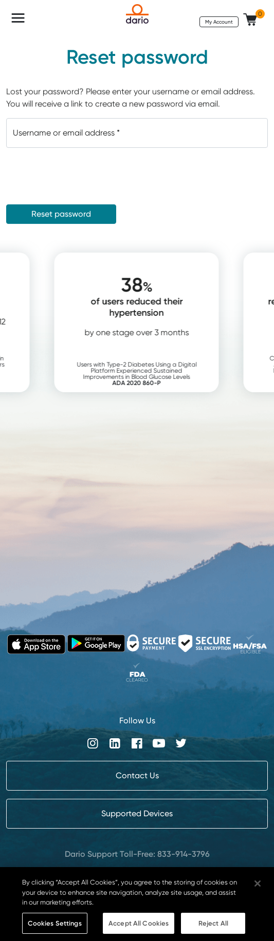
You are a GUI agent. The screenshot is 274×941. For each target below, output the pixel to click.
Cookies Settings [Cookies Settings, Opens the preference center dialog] (55, 929)
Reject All (213, 929)
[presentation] (84, 176)
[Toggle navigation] (18, 18)
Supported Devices (137, 813)
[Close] (257, 889)
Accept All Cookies (138, 929)
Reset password (61, 214)
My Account (219, 21)
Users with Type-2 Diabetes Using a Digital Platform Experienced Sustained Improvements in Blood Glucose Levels (153, 373)
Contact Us (137, 775)
